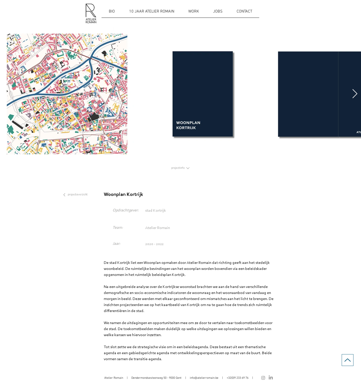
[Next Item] (355, 94)
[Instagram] (263, 377)
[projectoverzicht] (78, 195)
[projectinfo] (180, 168)
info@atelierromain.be (204, 378)
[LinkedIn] (270, 377)
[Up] (347, 360)
